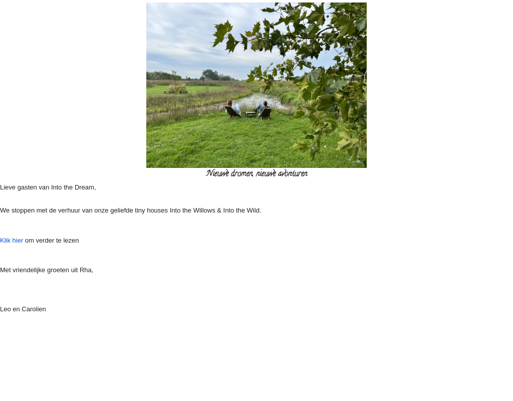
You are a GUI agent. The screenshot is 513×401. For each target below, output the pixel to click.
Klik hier (12, 240)
